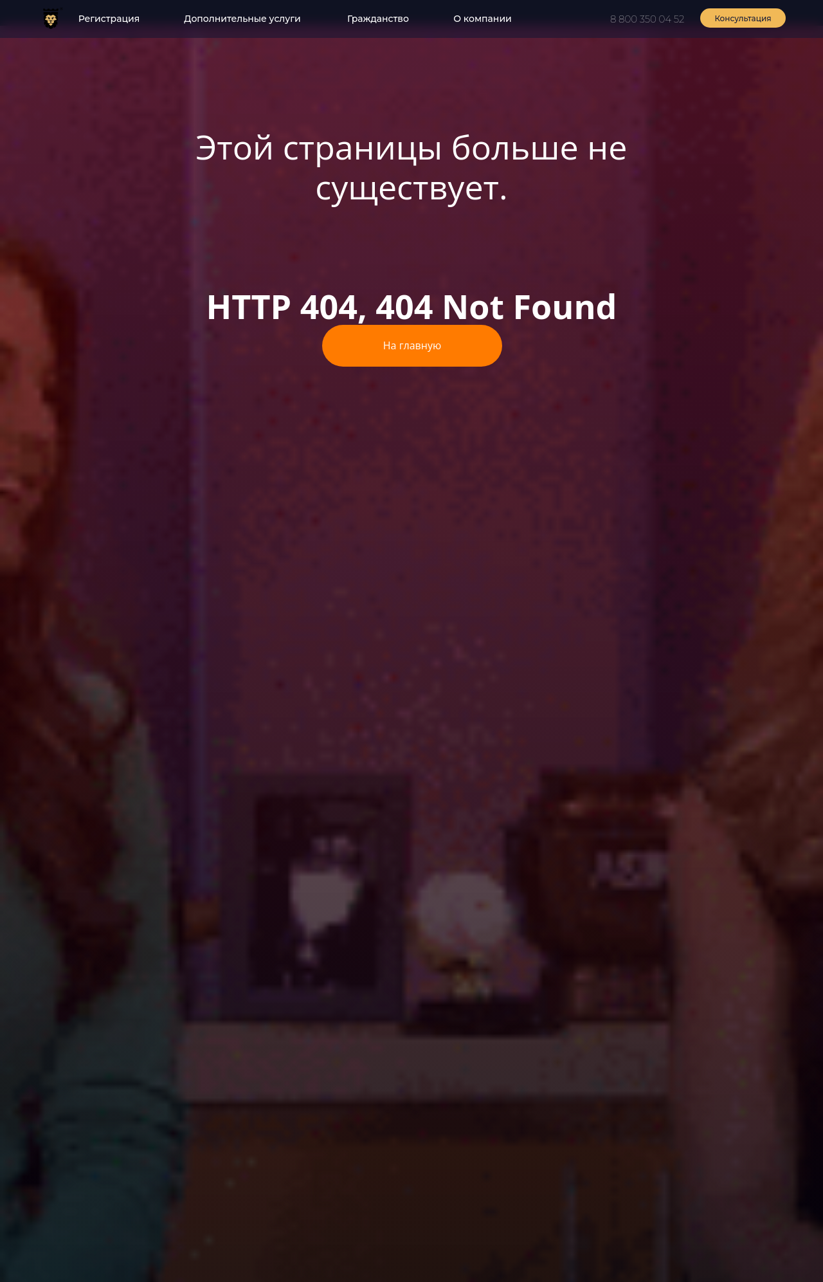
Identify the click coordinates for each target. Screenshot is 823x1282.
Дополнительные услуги (242, 18)
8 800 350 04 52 (647, 19)
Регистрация (109, 18)
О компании (482, 18)
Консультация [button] (742, 18)
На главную (412, 345)
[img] (51, 18)
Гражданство (378, 18)
